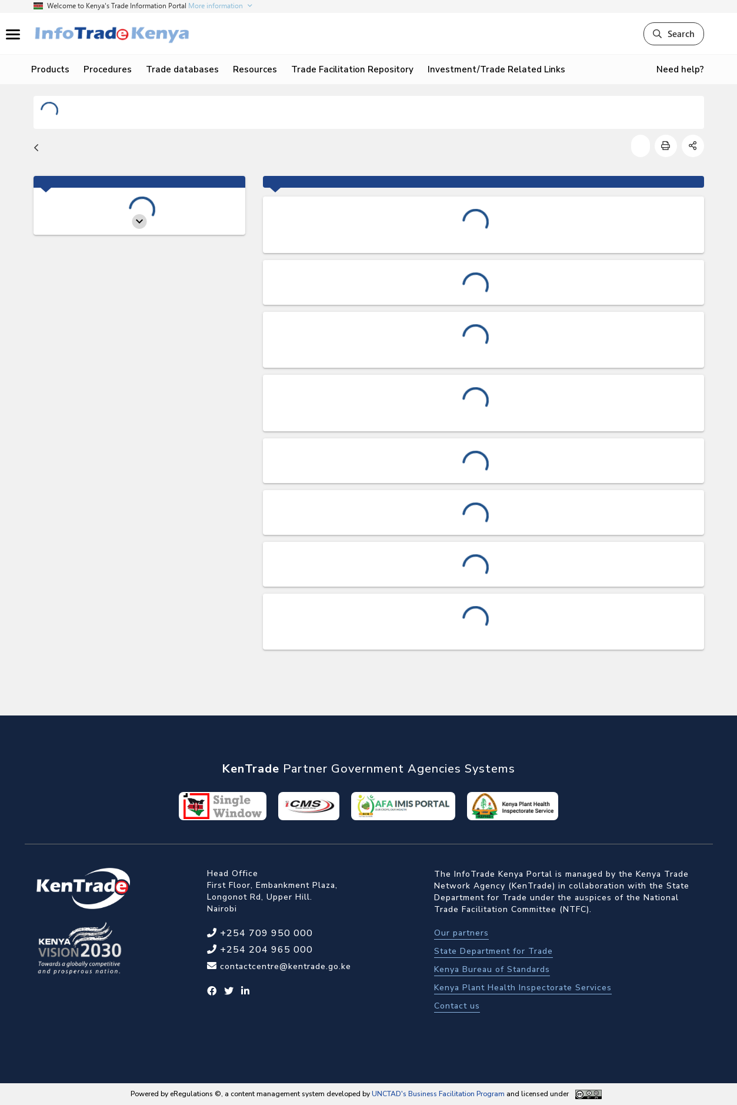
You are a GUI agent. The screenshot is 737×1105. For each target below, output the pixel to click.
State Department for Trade (493, 951)
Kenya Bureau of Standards (492, 969)
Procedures (108, 69)
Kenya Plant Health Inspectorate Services (523, 987)
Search (674, 33)
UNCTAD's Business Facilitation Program (438, 1094)
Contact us (457, 1005)
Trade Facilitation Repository (352, 69)
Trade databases (182, 69)
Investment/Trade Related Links (496, 69)
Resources (255, 69)
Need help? (680, 69)
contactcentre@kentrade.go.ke (284, 966)
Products (50, 69)
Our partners (461, 932)
